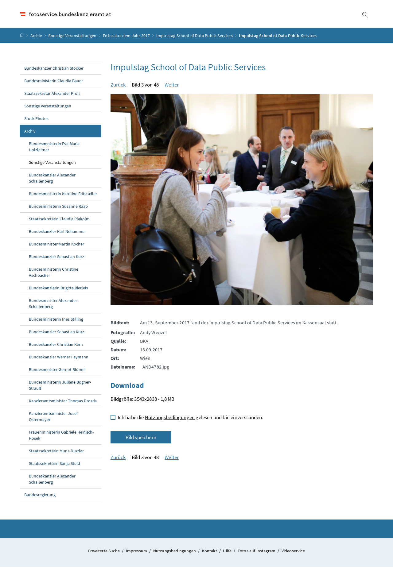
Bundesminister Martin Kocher (56, 245)
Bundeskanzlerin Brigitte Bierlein (58, 289)
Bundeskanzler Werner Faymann (58, 358)
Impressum (137, 551)
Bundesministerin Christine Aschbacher (53, 273)
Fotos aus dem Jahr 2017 (126, 36)
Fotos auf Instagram (257, 551)
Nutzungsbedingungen (170, 418)
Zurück (118, 85)
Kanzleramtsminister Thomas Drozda (63, 401)
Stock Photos (36, 119)
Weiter (172, 85)
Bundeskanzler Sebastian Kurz (56, 257)
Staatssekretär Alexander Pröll (52, 94)
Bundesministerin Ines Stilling (56, 320)
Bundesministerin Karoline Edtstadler (63, 194)
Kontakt (210, 551)
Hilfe (227, 551)
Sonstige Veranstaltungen (72, 36)
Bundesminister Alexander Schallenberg (53, 304)
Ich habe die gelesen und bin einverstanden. (190, 418)
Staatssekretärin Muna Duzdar (56, 451)
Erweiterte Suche (104, 551)
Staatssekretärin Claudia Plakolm (59, 219)
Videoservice (293, 551)
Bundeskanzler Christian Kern (56, 345)
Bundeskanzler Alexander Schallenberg (52, 179)
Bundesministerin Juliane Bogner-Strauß (60, 386)
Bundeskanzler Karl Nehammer (57, 232)
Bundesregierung (40, 495)
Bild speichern (141, 438)
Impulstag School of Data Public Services (194, 36)
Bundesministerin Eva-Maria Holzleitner (54, 147)
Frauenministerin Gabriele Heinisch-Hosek (61, 436)
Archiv (36, 36)
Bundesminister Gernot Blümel (57, 370)
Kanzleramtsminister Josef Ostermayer (53, 417)
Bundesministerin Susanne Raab (58, 207)
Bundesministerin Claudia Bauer (53, 81)
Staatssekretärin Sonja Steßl (54, 464)
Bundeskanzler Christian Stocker (54, 69)
